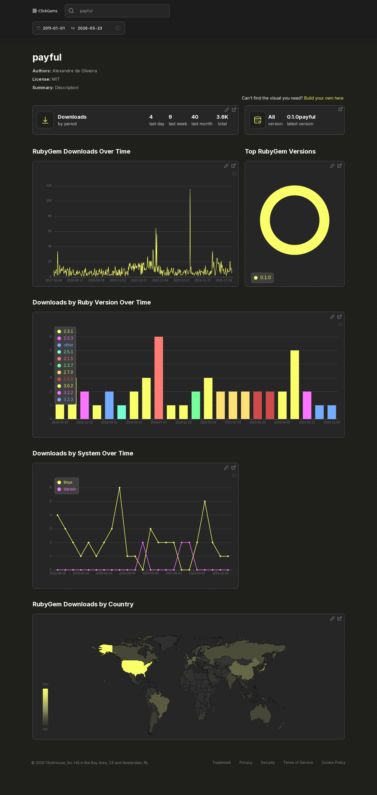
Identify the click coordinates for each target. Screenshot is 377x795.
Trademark (221, 762)
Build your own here (323, 98)
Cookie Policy (333, 762)
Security (268, 762)
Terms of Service (298, 762)
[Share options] (226, 109)
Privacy (246, 762)
